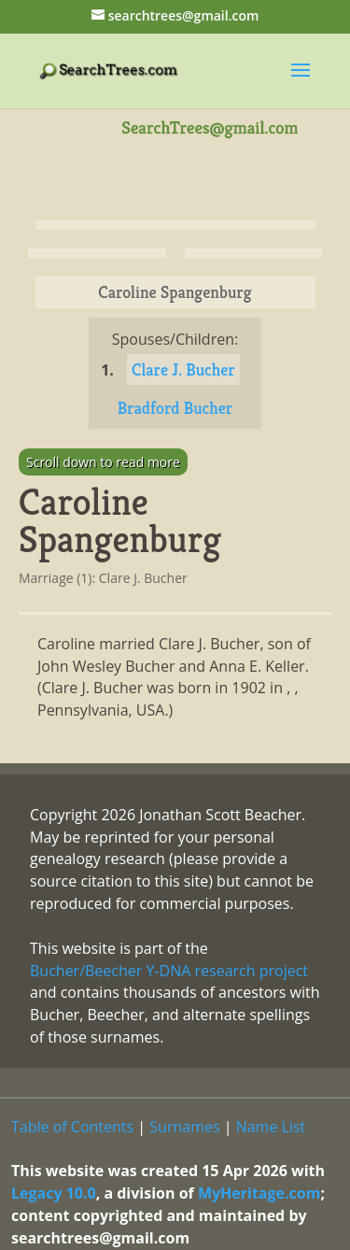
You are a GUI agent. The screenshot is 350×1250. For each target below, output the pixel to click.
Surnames (184, 1126)
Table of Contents (72, 1126)
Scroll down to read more (103, 462)
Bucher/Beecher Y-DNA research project (169, 970)
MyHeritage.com (259, 1193)
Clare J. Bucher (183, 369)
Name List (271, 1126)
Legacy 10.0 (53, 1193)
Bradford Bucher (175, 408)
